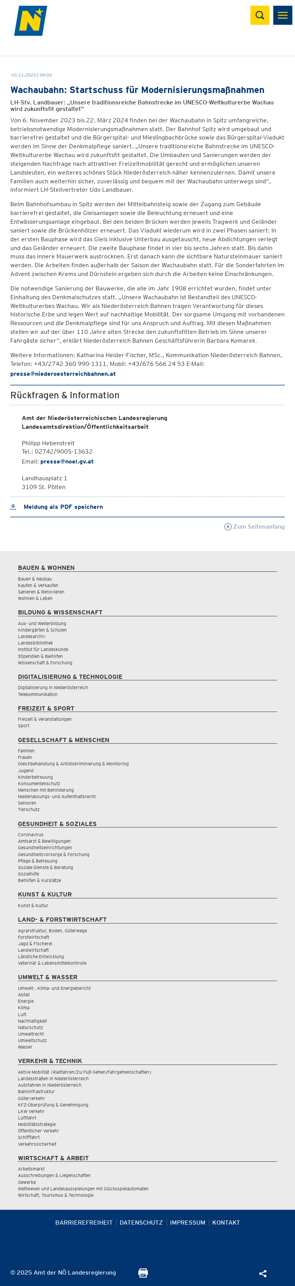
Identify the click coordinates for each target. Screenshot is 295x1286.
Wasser (25, 1047)
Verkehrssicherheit (37, 1144)
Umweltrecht (31, 1034)
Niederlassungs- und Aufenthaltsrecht (57, 796)
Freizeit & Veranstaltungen (45, 719)
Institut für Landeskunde (43, 649)
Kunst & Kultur (33, 905)
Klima (23, 1007)
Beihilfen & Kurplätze (39, 880)
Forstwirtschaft (33, 937)
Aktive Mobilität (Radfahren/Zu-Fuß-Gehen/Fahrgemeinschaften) (85, 1072)
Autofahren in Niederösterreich (50, 1085)
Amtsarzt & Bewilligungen (44, 841)
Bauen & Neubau (35, 579)
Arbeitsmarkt (31, 1169)
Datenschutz (141, 1222)
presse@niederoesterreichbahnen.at (63, 373)
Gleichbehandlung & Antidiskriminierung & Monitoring (73, 763)
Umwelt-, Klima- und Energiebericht (54, 988)
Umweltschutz (32, 1040)
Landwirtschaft (33, 950)
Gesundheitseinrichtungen (45, 847)
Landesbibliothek (35, 643)
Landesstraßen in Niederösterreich (53, 1078)
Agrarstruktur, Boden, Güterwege (52, 930)
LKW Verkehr (31, 1111)
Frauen (25, 757)
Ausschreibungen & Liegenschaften (54, 1175)
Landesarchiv (31, 636)
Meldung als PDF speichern (56, 506)
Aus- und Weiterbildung (42, 623)
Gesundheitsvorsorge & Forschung (54, 854)
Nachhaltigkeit (32, 1021)
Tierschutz (29, 809)
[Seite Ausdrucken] (143, 1275)
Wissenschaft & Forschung (45, 662)
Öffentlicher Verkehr (38, 1131)
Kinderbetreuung (35, 777)
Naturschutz (30, 1027)
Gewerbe (27, 1182)
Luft (22, 1014)
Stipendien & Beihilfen (40, 656)
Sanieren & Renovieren (41, 592)
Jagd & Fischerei (35, 943)
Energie (26, 1001)
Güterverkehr (31, 1098)
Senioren (27, 803)
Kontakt (226, 1222)
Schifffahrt (29, 1137)
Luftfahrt (27, 1118)
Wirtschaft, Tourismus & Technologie (55, 1195)
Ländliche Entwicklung (41, 956)
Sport (23, 725)
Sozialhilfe (28, 874)
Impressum (187, 1222)
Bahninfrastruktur (36, 1091)
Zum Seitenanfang (254, 526)
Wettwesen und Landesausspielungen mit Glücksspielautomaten (83, 1188)
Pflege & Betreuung (38, 861)
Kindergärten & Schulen (42, 630)
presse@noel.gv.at (67, 461)
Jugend (26, 770)
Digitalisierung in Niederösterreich (53, 687)
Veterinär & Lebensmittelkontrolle (52, 963)
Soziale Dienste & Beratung (45, 867)
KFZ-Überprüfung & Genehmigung (53, 1105)
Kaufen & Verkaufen (38, 585)
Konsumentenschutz (39, 783)
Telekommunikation (38, 694)
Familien (26, 751)
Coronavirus (30, 834)
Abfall (24, 994)
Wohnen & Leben (35, 598)
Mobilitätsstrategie (37, 1124)
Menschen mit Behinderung (46, 790)
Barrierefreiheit (84, 1222)
